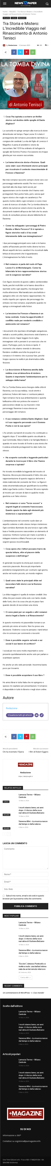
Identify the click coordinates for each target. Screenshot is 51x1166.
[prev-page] (4, 834)
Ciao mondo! (38, 993)
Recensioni (22, 18)
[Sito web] (42, 715)
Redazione (12, 45)
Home (5, 12)
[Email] (37, 715)
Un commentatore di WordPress (16, 993)
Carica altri (25, 977)
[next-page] (8, 834)
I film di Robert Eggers (38, 752)
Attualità (12, 12)
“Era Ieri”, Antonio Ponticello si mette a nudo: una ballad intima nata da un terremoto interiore (32, 966)
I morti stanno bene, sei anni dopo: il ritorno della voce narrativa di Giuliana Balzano (31, 810)
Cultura (14, 18)
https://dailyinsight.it (25, 776)
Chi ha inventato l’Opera (13, 752)
